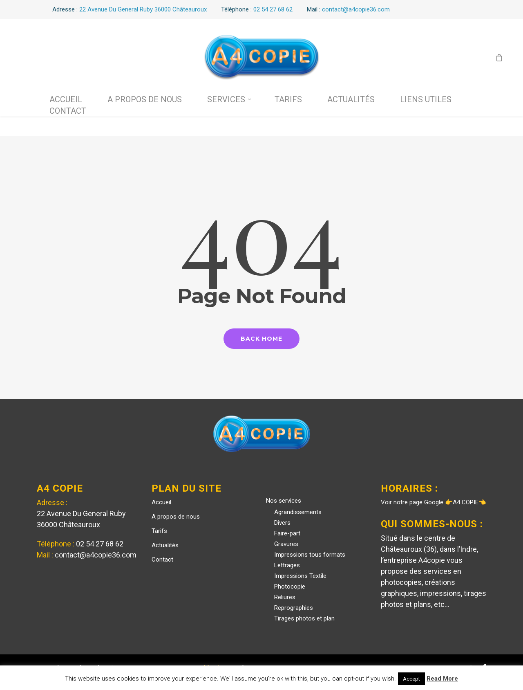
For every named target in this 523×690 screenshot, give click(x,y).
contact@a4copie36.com (95, 555)
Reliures (284, 597)
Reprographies (293, 607)
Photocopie (289, 586)
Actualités (351, 99)
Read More (442, 678)
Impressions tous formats (309, 554)
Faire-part (287, 533)
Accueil (65, 99)
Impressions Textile (300, 576)
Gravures (286, 544)
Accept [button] (411, 679)
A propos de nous (144, 99)
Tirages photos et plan (304, 618)
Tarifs (288, 99)
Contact (67, 111)
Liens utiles (425, 99)
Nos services (283, 500)
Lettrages (287, 565)
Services (229, 99)
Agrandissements (298, 512)
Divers (282, 522)
